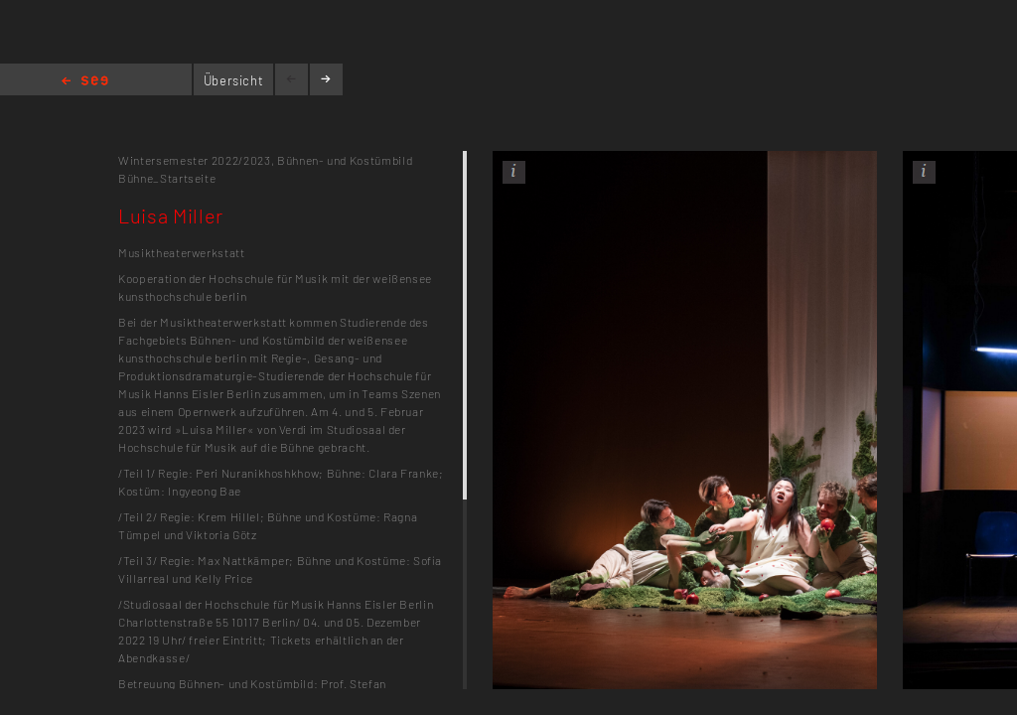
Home (85, 82)
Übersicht (234, 80)
